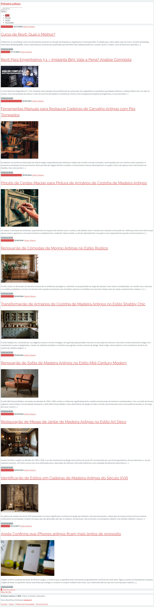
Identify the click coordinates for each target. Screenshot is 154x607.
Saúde (7, 20)
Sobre (11, 604)
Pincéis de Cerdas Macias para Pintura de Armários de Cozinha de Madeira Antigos (74, 183)
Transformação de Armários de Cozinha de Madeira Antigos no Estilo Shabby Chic (73, 304)
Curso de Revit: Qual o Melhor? (28, 34)
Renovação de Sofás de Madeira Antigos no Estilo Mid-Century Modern (64, 363)
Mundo (8, 18)
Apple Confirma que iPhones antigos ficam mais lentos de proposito (61, 534)
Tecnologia (9, 22)
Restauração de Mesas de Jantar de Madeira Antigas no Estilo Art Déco (63, 421)
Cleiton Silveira (29, 26)
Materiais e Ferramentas (11, 101)
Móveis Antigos (7, 240)
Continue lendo (7, 49)
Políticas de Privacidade (25, 604)
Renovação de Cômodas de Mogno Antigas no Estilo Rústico (54, 248)
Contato (4, 604)
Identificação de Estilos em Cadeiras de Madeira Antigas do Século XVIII (64, 478)
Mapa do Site (6, 592)
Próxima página (9, 589)
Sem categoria (7, 26)
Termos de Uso (42, 604)
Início (7, 15)
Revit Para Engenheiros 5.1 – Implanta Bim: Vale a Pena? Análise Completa (66, 59)
